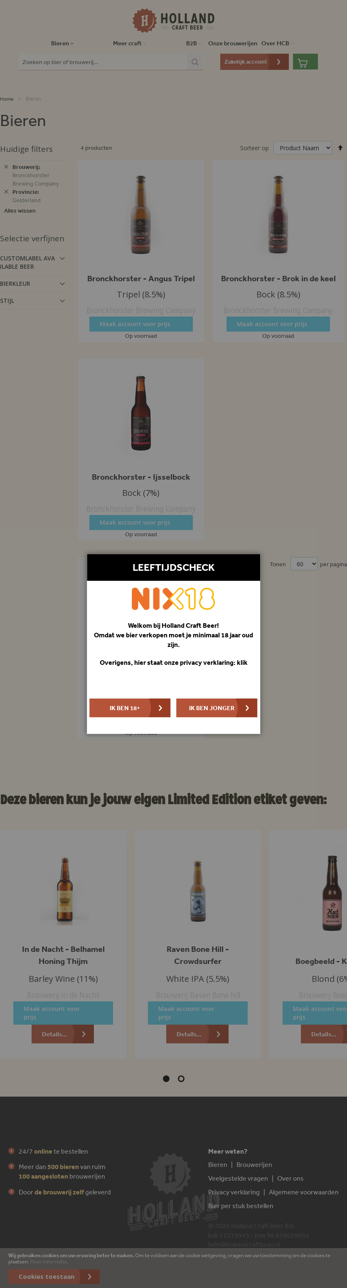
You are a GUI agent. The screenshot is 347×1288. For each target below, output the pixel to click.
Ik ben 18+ (125, 708)
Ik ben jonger (211, 708)
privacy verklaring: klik (214, 662)
